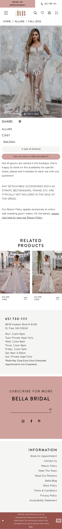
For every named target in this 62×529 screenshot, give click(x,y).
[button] (49, 12)
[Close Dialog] (3, 520)
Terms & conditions (45, 491)
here (31, 527)
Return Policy (49, 466)
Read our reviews (46, 476)
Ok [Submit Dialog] (58, 520)
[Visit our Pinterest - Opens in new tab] (39, 421)
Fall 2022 (34, 21)
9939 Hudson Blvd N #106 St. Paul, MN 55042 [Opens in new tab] (21, 326)
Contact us (50, 461)
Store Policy (50, 486)
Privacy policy (48, 496)
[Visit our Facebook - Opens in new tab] (31, 421)
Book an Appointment (44, 456)
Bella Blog (51, 481)
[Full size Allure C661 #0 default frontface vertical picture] (31, 72)
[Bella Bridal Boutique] (21, 13)
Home (7, 21)
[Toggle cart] (56, 12)
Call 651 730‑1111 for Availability (31, 156)
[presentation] (15, 272)
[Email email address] (31, 410)
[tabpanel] (31, 72)
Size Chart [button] (9, 142)
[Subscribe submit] (50, 410)
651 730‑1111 (16, 319)
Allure (20, 21)
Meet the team (48, 471)
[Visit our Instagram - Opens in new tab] (23, 421)
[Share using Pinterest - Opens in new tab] (20, 122)
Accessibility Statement (43, 500)
